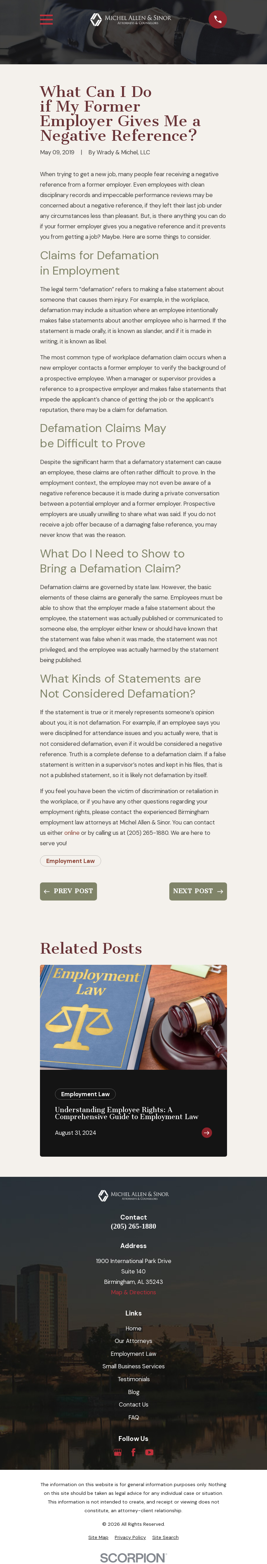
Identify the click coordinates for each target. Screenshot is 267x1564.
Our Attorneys (133, 1341)
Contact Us (133, 1404)
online (72, 833)
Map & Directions (133, 1292)
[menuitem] (98, 1537)
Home (133, 1328)
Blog (133, 1392)
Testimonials (134, 1379)
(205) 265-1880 (133, 1226)
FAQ (133, 1417)
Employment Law (70, 861)
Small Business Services (134, 1366)
